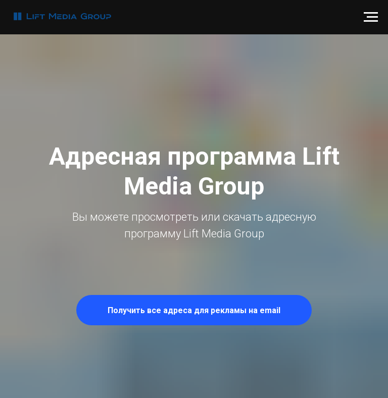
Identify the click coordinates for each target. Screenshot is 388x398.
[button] (194, 310)
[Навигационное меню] (371, 17)
